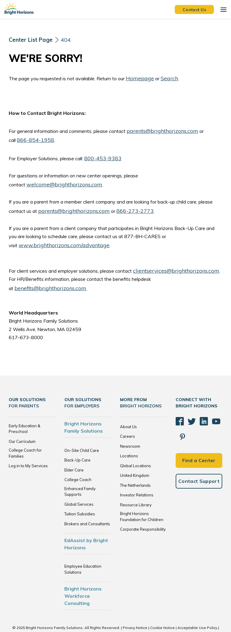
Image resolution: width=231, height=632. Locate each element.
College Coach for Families (25, 436)
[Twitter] (189, 402)
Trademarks (115, 617)
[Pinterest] (219, 402)
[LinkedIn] (199, 402)
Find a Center (198, 423)
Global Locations (135, 448)
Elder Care (74, 453)
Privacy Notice (135, 611)
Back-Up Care (77, 443)
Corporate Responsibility (143, 512)
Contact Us (194, 9)
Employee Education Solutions (82, 552)
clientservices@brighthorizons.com (170, 263)
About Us (128, 409)
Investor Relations (136, 478)
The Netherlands (135, 468)
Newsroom (130, 429)
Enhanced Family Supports (80, 474)
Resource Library (136, 488)
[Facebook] (179, 402)
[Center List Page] (33, 39)
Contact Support (199, 444)
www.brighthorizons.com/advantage (58, 239)
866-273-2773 (123, 205)
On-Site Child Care (81, 433)
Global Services (79, 487)
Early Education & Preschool (24, 412)
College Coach (77, 463)
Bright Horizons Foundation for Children (141, 500)
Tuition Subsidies (79, 497)
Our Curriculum (22, 424)
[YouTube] (209, 402)
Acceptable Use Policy (197, 611)
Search (163, 78)
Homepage (137, 78)
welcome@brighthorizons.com (58, 180)
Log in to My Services (28, 449)
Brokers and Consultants (87, 507)
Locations (129, 439)
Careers (127, 419)
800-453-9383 (101, 155)
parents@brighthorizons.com (157, 129)
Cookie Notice (162, 611)
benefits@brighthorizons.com (189, 271)
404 (70, 39)
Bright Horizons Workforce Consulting (83, 579)
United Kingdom (134, 458)
